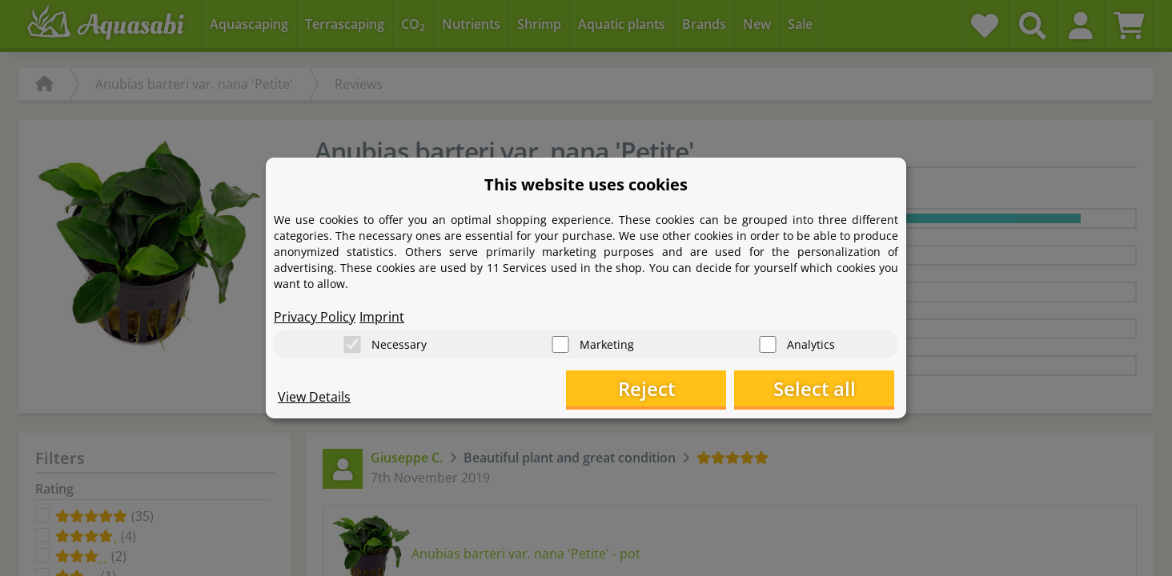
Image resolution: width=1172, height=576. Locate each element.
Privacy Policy (314, 317)
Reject (646, 388)
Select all (814, 388)
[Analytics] (768, 344)
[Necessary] (352, 344)
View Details (314, 397)
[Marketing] (560, 344)
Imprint (381, 317)
